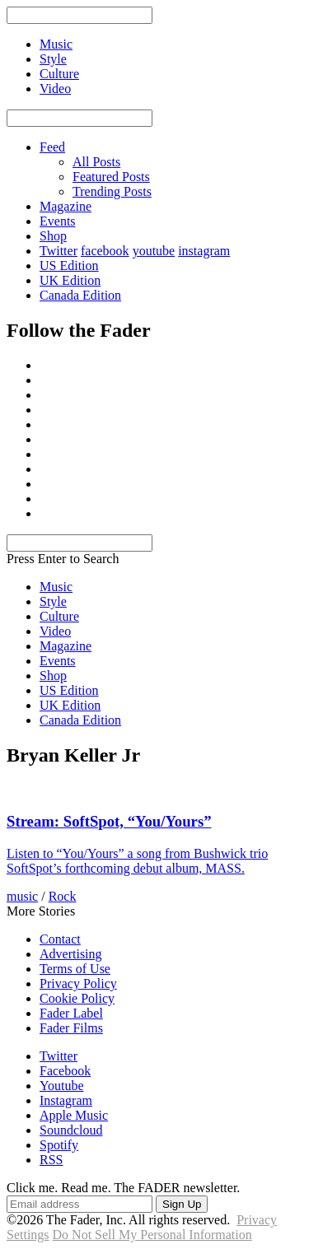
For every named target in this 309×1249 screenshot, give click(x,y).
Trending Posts (112, 191)
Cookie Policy (77, 998)
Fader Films (71, 1028)
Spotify (59, 1145)
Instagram (66, 1100)
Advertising (71, 954)
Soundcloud (71, 1130)
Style (53, 601)
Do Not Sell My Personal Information (152, 1235)
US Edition (69, 266)
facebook (105, 251)
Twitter (58, 251)
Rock (63, 896)
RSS (51, 1160)
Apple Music (74, 1115)
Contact (60, 939)
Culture (59, 616)
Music (56, 587)
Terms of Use (75, 969)
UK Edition (70, 280)
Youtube (62, 1086)
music (22, 896)
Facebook (65, 1071)
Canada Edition (80, 295)
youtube (154, 251)
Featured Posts (111, 177)
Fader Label (71, 1013)
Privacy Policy (78, 983)
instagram (204, 251)
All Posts (96, 162)
